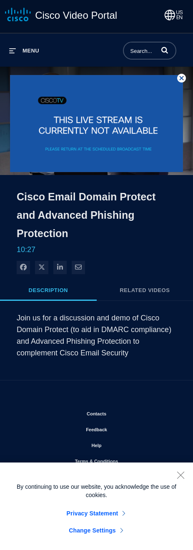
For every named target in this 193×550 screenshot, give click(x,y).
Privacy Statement (92, 515)
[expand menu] (24, 50)
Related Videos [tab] (145, 290)
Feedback (120, 428)
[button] (164, 50)
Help (120, 444)
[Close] (180, 477)
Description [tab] (48, 290)
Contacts (120, 412)
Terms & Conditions (120, 459)
